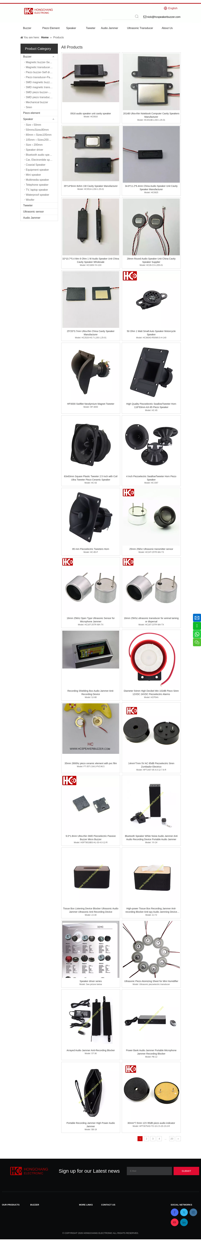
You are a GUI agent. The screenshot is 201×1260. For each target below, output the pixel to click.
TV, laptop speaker (37, 189)
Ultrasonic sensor (33, 211)
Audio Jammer (31, 217)
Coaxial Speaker (35, 164)
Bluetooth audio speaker (40, 154)
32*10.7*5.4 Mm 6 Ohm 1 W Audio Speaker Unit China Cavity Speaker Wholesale (90, 260)
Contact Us (85, 1209)
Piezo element (31, 113)
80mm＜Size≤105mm (39, 134)
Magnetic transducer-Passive (42, 67)
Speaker (28, 119)
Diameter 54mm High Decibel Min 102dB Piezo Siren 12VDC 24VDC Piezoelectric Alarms (151, 693)
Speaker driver (34, 149)
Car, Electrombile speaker (41, 159)
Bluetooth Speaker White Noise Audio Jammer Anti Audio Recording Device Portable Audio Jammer (151, 838)
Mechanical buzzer (37, 102)
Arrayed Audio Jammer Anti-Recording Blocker (90, 1050)
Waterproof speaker (37, 194)
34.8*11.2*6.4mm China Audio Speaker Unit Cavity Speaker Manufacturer (151, 188)
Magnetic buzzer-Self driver (42, 62)
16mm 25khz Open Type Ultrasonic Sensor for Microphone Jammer (91, 620)
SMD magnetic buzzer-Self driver (42, 82)
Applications (86, 1231)
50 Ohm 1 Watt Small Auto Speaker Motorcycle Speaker (151, 333)
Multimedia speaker (37, 179)
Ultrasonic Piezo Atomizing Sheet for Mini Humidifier (151, 981)
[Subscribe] (186, 1171)
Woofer (30, 199)
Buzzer (27, 56)
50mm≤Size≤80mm (37, 129)
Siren (29, 107)
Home (82, 1223)
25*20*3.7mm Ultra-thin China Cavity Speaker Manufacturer (90, 333)
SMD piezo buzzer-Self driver (42, 92)
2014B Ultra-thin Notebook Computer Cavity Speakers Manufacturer (151, 115)
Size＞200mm (34, 144)
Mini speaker (33, 174)
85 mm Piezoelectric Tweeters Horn (90, 549)
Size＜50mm (33, 124)
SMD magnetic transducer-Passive (42, 87)
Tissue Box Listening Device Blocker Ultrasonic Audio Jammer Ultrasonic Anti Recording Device (90, 910)
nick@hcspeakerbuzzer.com (118, 1218)
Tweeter (28, 205)
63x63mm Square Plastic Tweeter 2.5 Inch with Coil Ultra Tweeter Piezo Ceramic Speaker (90, 478)
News (82, 1214)
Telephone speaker (37, 184)
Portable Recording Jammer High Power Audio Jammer (90, 1125)
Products (84, 1218)
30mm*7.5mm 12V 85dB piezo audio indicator (151, 1123)
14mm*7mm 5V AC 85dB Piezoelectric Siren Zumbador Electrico (151, 765)
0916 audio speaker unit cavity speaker (90, 113)
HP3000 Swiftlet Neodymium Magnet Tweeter (90, 403)
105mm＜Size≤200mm (39, 139)
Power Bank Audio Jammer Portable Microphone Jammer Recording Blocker (151, 1052)
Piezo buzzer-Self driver (40, 72)
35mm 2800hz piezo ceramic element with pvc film (90, 763)
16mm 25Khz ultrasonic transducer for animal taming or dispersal (151, 620)
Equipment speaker (37, 169)
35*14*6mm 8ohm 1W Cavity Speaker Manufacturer (91, 186)
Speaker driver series (91, 981)
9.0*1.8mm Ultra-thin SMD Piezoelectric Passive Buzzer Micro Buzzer (91, 838)
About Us (84, 1227)
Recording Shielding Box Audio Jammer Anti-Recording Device (90, 693)
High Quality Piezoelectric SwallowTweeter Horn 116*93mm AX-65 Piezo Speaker (151, 405)
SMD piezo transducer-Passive (42, 97)
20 (171, 1138)
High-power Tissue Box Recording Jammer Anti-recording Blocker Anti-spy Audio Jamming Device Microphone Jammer (151, 910)
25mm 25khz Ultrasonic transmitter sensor (151, 549)
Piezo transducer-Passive (41, 77)
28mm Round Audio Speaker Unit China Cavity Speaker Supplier (151, 260)
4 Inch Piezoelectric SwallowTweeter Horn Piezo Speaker (151, 478)
